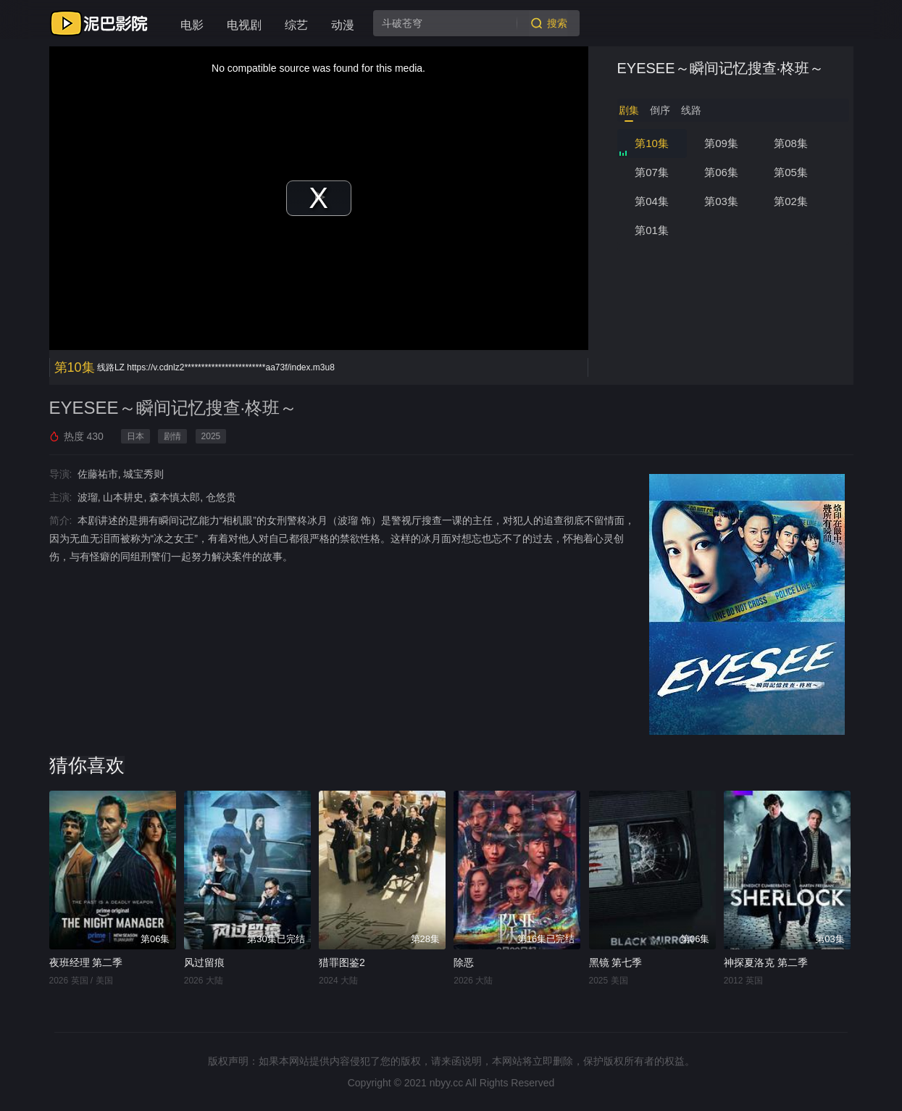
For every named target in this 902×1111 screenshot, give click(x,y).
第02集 (791, 201)
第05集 (791, 172)
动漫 (342, 25)
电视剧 (244, 25)
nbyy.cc (446, 1083)
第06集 (721, 172)
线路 (691, 110)
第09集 (721, 143)
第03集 (721, 201)
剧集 (629, 110)
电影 (192, 25)
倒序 (660, 110)
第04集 (652, 201)
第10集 (652, 143)
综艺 (296, 25)
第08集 (791, 143)
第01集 (652, 230)
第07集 (652, 172)
